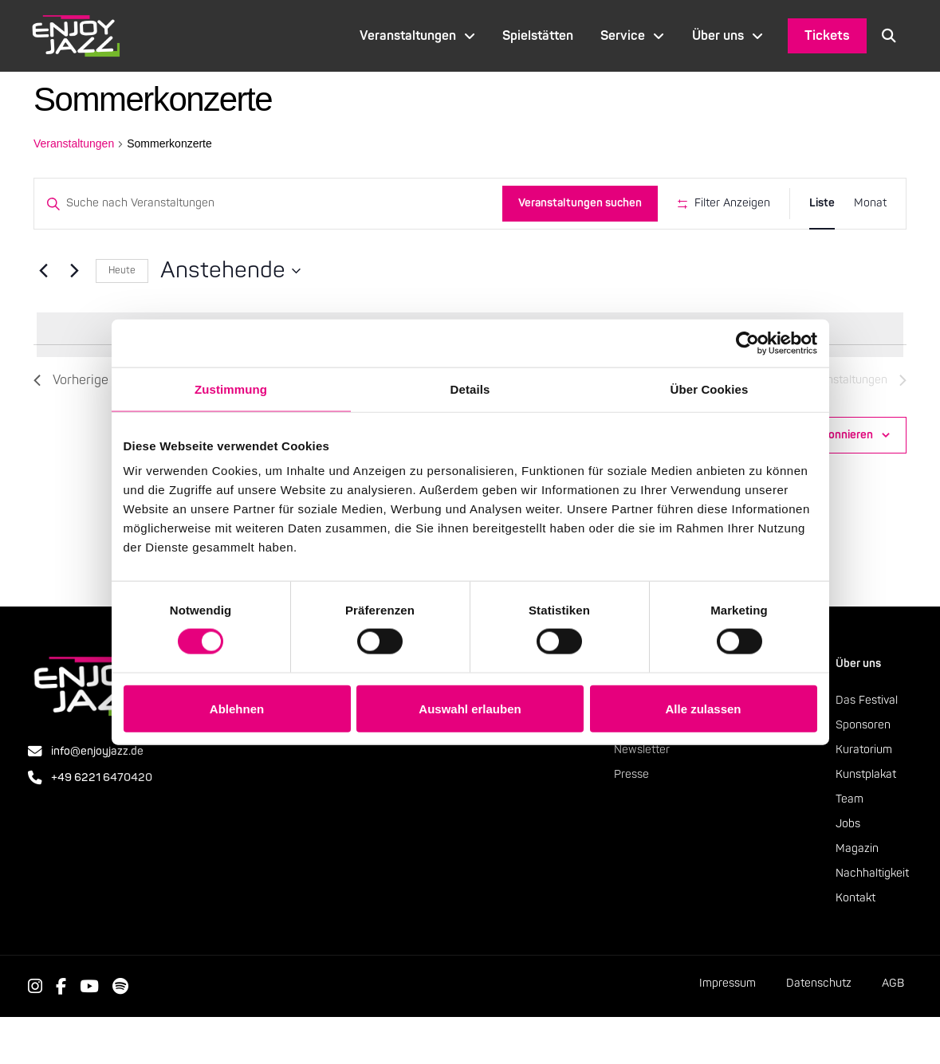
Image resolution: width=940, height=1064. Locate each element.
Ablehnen (237, 708)
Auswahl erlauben (470, 708)
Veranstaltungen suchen (574, 203)
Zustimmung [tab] (231, 388)
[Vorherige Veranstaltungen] (43, 317)
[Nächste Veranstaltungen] (74, 317)
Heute (122, 317)
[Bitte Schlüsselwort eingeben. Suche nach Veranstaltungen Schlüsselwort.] (265, 204)
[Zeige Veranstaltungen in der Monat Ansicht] (870, 204)
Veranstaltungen (73, 143)
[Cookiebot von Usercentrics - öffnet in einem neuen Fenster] (747, 343)
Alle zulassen (703, 708)
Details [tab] (470, 388)
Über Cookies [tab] (710, 388)
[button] (889, 36)
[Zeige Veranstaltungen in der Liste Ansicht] (822, 204)
